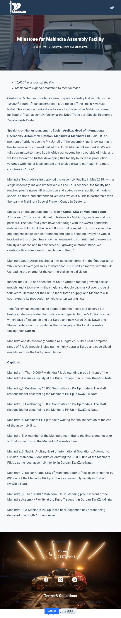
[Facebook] (46, 580)
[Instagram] (75, 580)
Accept (52, 610)
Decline (69, 610)
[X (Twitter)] (60, 580)
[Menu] (112, 7)
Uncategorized (79, 47)
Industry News (60, 47)
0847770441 (66, 556)
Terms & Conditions (60, 596)
